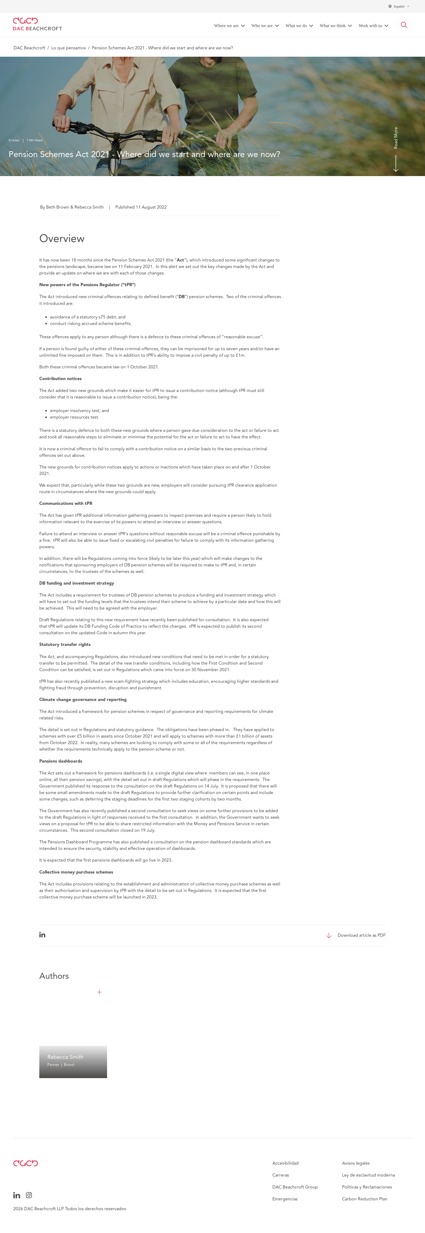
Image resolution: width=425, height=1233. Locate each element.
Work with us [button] (370, 25)
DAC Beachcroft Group (295, 1187)
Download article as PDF (362, 935)
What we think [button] (333, 25)
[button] (404, 25)
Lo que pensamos (68, 48)
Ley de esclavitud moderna (368, 1175)
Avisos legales (356, 1163)
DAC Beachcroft (29, 48)
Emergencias (285, 1199)
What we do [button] (296, 25)
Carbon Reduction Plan (364, 1199)
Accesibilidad (285, 1163)
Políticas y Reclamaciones (367, 1187)
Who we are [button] (262, 25)
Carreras (280, 1175)
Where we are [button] (226, 25)
